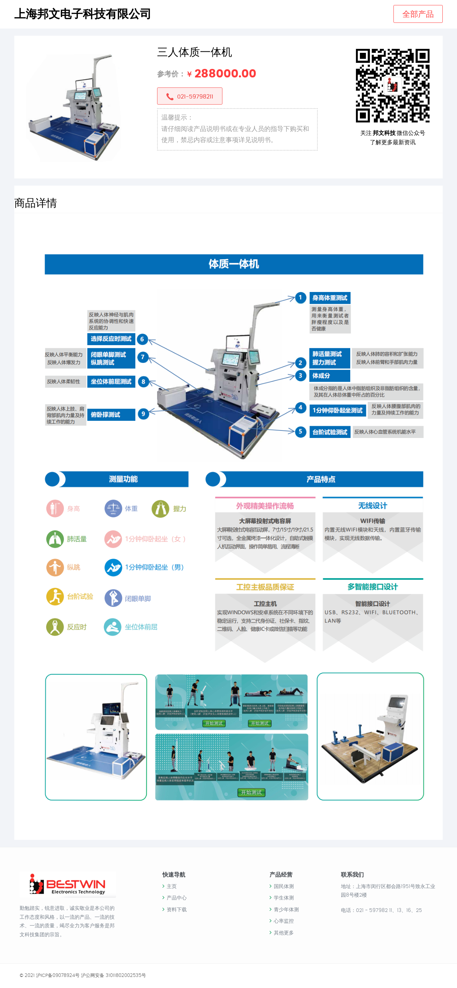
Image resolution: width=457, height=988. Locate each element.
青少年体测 (286, 909)
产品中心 (177, 898)
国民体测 (284, 886)
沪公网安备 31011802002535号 (113, 975)
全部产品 (418, 14)
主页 (172, 886)
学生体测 (284, 898)
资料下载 (177, 909)
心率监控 (284, 921)
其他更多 (284, 933)
